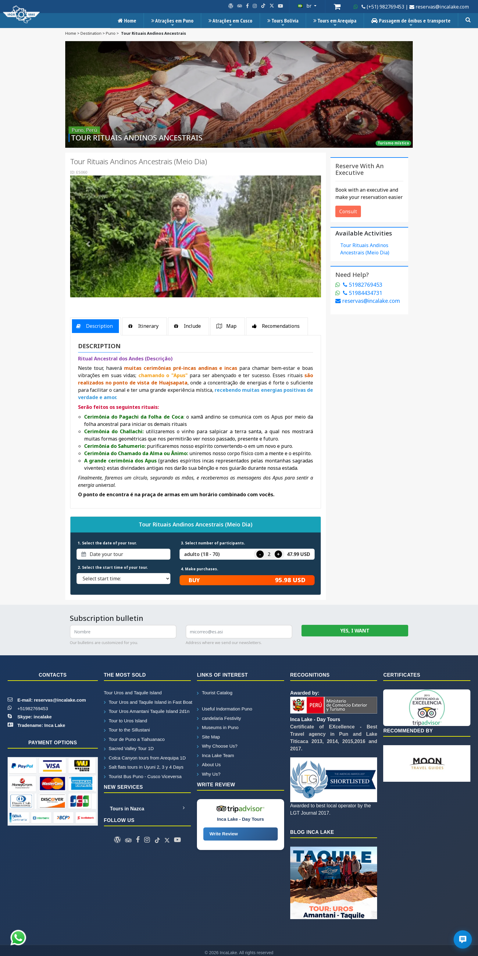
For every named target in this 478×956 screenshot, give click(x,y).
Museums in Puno (217, 727)
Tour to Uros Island (125, 720)
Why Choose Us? (217, 746)
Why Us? (208, 774)
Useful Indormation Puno (224, 708)
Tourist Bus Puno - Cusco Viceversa (143, 776)
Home (127, 20)
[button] (89, 244)
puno (111, 33)
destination (91, 33)
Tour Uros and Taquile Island (133, 692)
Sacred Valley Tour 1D (129, 748)
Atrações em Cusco (230, 22)
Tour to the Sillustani (127, 729)
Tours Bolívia (282, 22)
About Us (209, 764)
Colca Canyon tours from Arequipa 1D (145, 757)
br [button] (305, 5)
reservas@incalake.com (367, 300)
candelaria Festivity (219, 718)
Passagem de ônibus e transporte (411, 22)
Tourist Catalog (214, 692)
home (70, 33)
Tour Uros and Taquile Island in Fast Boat (147, 702)
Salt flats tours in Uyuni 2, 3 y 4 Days (144, 767)
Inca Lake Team (215, 755)
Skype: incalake (34, 716)
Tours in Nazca (147, 808)
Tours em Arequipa (334, 22)
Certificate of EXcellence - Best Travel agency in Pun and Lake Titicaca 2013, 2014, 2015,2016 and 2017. (333, 734)
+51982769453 (32, 708)
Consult (348, 211)
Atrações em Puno (172, 22)
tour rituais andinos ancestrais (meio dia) (364, 249)
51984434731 (358, 292)
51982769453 (358, 284)
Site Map (208, 736)
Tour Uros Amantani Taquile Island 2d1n (147, 711)
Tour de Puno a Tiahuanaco (134, 739)
